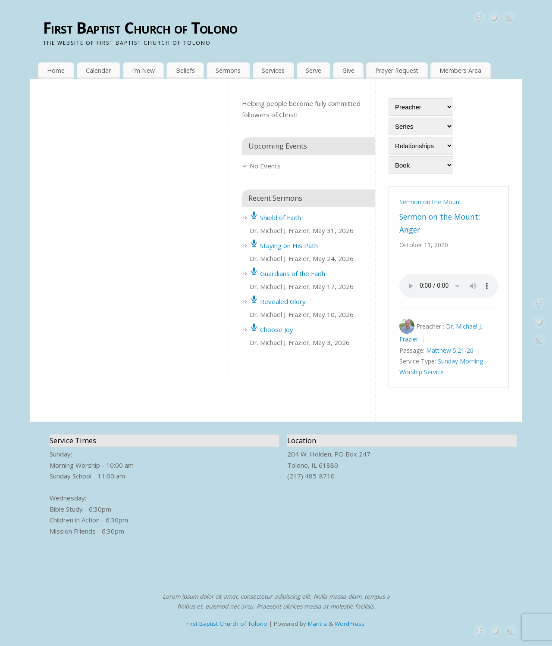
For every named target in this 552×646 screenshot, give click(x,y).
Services (273, 70)
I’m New (143, 70)
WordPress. (350, 623)
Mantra (317, 623)
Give (348, 70)
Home (56, 70)
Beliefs (185, 70)
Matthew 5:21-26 (450, 350)
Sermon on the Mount (430, 202)
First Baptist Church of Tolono (140, 27)
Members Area (460, 70)
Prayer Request (396, 70)
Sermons (228, 70)
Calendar (98, 70)
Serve (313, 70)
